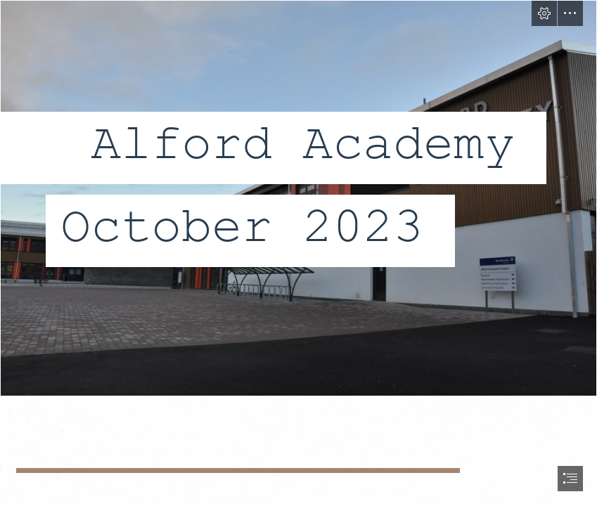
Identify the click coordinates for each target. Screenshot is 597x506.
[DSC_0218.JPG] (298, 198)
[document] (298, 253)
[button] (544, 13)
